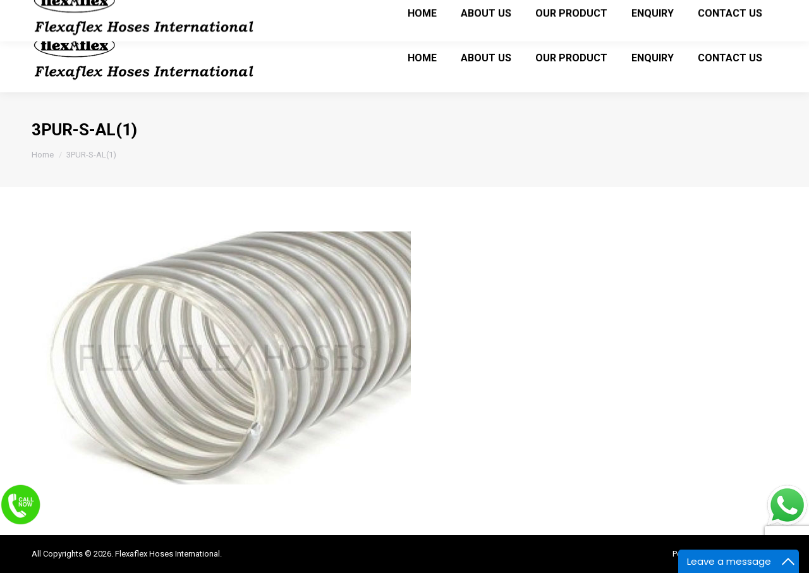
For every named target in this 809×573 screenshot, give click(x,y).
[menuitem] (422, 57)
